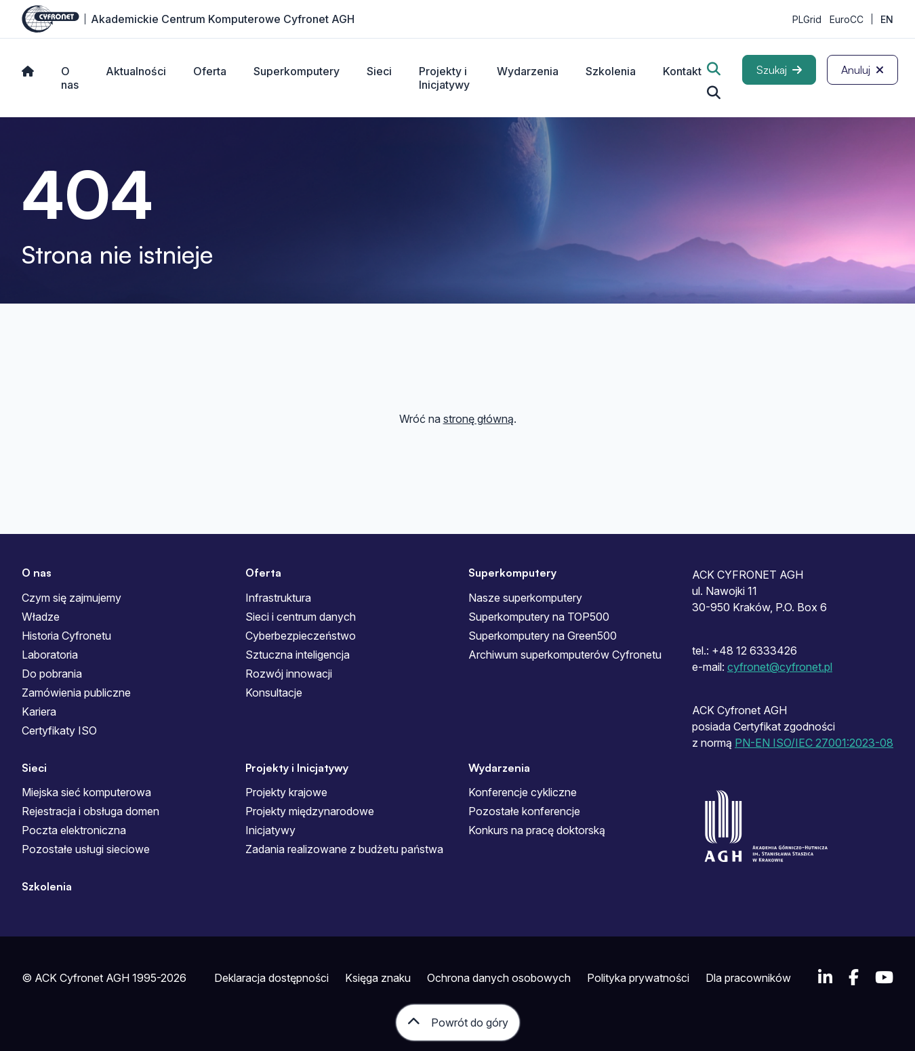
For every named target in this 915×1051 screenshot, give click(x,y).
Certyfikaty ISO (59, 730)
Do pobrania (52, 673)
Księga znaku (378, 978)
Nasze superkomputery (525, 597)
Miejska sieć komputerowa (86, 792)
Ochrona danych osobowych (499, 978)
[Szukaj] (779, 70)
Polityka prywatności (638, 978)
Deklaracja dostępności (271, 978)
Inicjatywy (270, 830)
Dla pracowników (748, 978)
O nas (70, 77)
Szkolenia (611, 71)
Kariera (39, 711)
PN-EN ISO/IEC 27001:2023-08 (814, 742)
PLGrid (806, 19)
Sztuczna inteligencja (297, 654)
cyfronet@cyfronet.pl (779, 667)
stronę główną (478, 419)
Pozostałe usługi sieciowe (86, 849)
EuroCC (846, 19)
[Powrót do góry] (457, 1022)
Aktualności (136, 71)
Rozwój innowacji (288, 673)
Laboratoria (50, 654)
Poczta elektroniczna (74, 830)
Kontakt (682, 71)
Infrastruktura (278, 597)
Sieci (379, 71)
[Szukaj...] (713, 93)
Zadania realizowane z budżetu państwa (344, 849)
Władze (41, 616)
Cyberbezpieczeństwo (300, 635)
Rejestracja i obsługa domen (90, 811)
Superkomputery (296, 71)
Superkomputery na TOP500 (538, 616)
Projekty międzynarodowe (309, 811)
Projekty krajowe (286, 792)
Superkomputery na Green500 (542, 635)
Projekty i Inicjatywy (444, 77)
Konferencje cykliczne (522, 792)
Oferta (209, 71)
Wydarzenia (527, 71)
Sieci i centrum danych (300, 616)
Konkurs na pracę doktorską (536, 830)
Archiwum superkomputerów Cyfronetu (565, 654)
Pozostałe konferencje (524, 811)
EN (886, 19)
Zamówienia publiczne (76, 692)
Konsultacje (273, 692)
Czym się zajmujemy (71, 597)
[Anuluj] (862, 70)
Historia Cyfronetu (66, 635)
